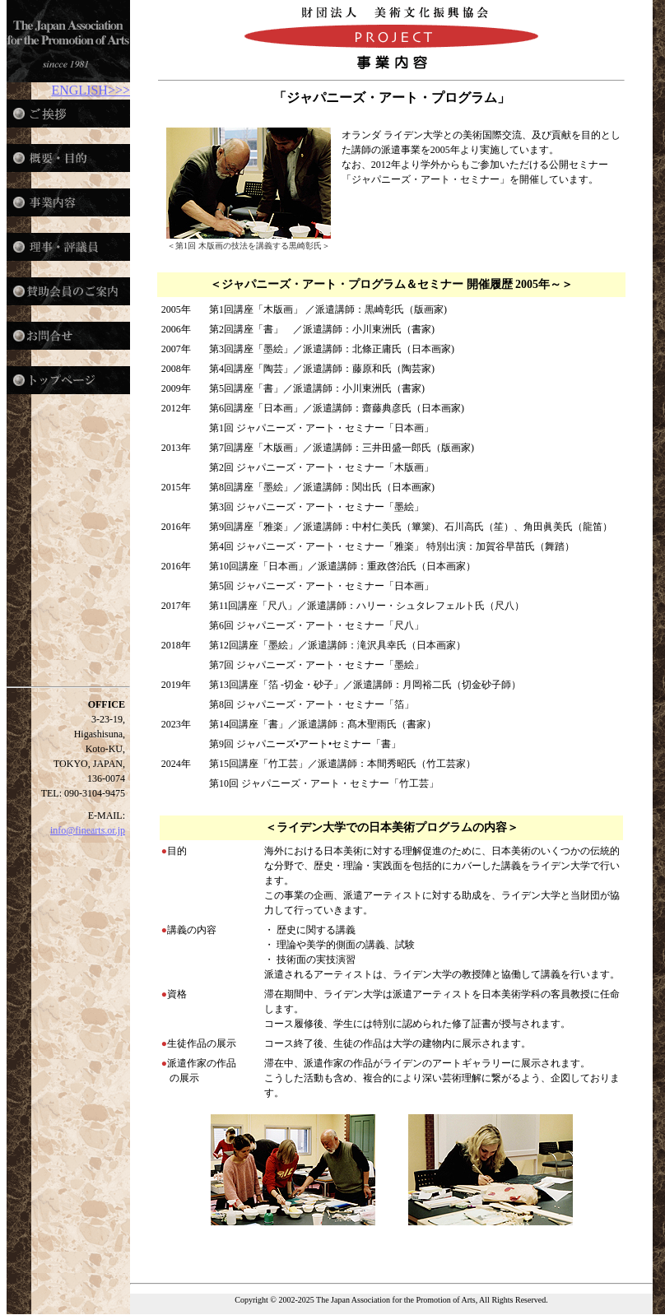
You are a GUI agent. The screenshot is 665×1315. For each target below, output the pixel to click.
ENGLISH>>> (90, 90)
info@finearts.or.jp (87, 830)
